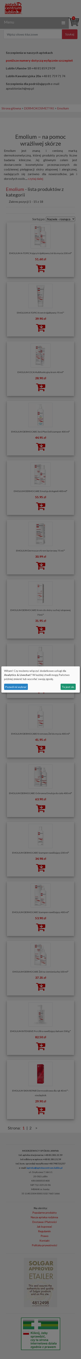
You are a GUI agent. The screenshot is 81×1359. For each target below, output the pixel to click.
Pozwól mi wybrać (16, 687)
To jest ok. (68, 687)
